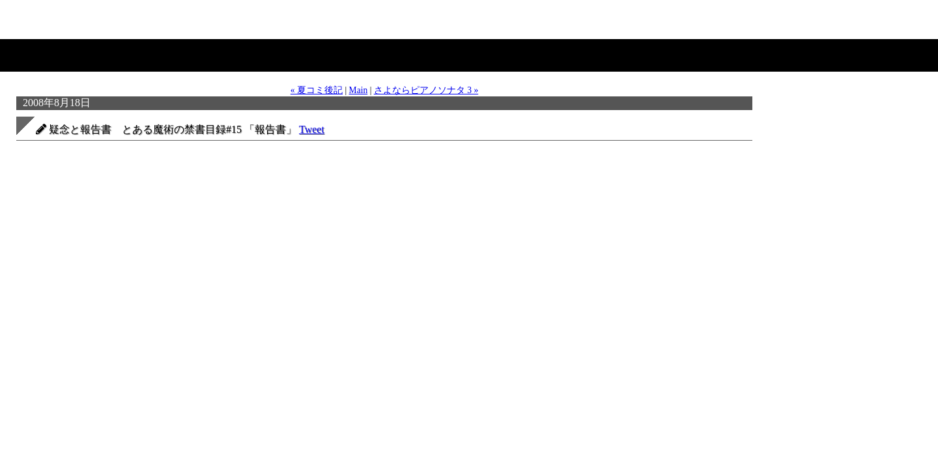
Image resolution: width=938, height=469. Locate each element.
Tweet (311, 129)
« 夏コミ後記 (317, 90)
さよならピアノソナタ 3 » (426, 90)
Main (358, 90)
